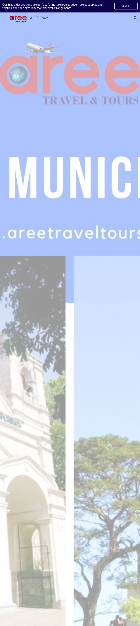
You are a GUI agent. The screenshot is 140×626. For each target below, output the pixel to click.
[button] (4, 17)
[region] (70, 6)
